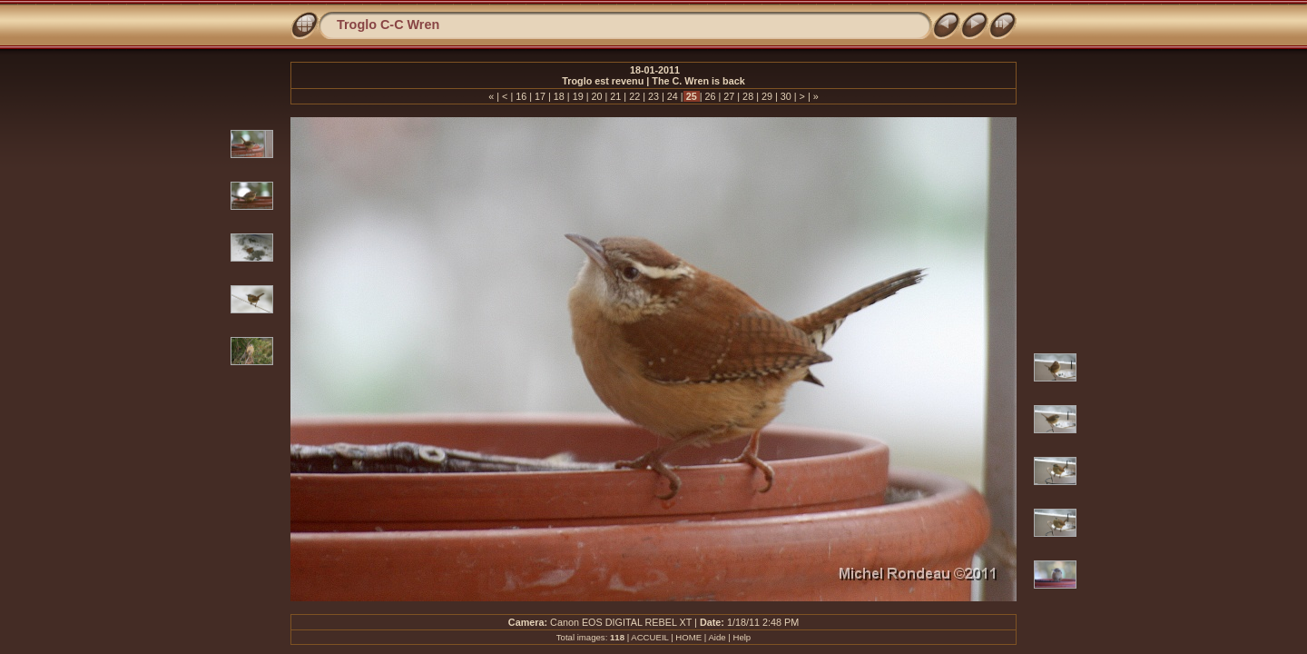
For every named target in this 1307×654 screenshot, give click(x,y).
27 (729, 96)
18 (559, 96)
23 (653, 96)
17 (540, 96)
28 (748, 96)
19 (578, 96)
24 (672, 96)
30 (786, 96)
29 (767, 96)
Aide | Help (729, 637)
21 (615, 96)
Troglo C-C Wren (388, 24)
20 (597, 96)
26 (710, 96)
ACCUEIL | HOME (666, 637)
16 (521, 96)
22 (634, 96)
